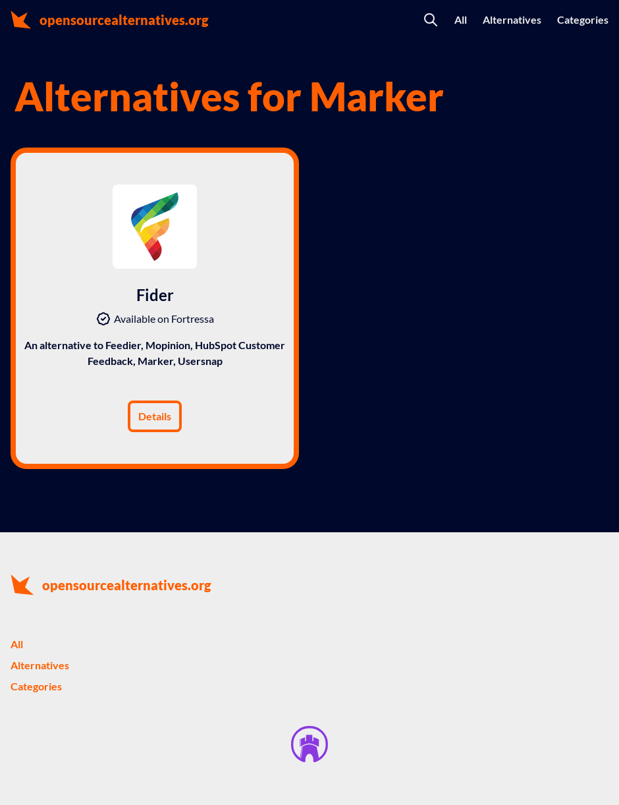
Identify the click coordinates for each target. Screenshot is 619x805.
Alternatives (512, 19)
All (460, 19)
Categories (582, 19)
